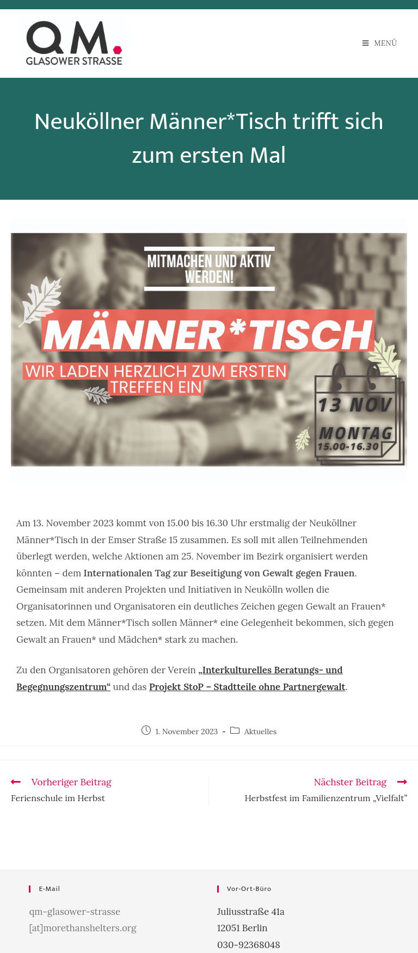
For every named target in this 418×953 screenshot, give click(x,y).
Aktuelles (260, 731)
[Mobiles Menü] (379, 43)
